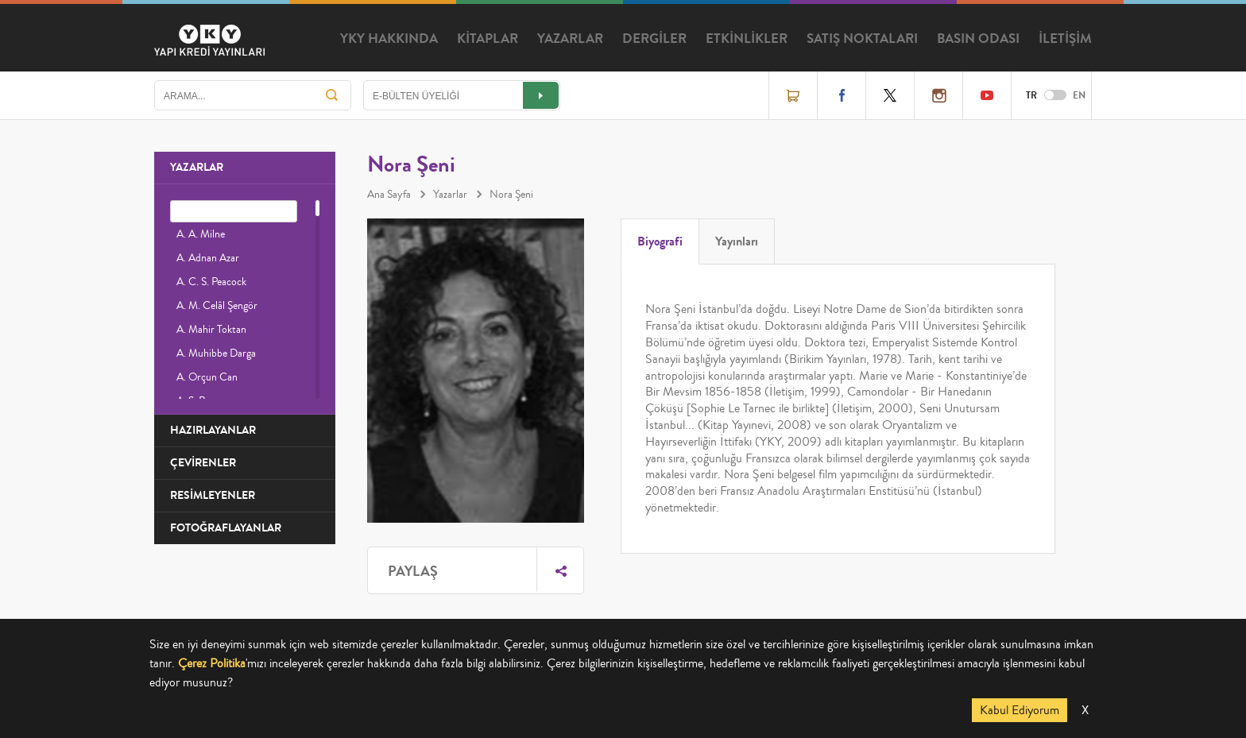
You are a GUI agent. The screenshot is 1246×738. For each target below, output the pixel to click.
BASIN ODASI (978, 38)
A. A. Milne (200, 234)
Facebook (841, 95)
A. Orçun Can (207, 377)
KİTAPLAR (487, 38)
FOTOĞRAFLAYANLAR (225, 528)
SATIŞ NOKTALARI (862, 38)
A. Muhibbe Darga (216, 353)
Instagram (938, 95)
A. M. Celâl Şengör (216, 306)
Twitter (890, 95)
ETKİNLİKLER (746, 38)
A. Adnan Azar (207, 258)
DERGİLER (654, 38)
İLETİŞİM (1065, 38)
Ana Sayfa (389, 195)
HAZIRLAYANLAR (213, 430)
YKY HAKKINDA (389, 38)
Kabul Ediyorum (1019, 710)
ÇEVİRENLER (203, 462)
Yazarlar (450, 195)
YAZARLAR (570, 38)
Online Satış (793, 95)
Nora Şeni (511, 195)
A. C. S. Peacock (211, 282)
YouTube (987, 95)
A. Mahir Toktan (211, 330)
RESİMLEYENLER (212, 495)
